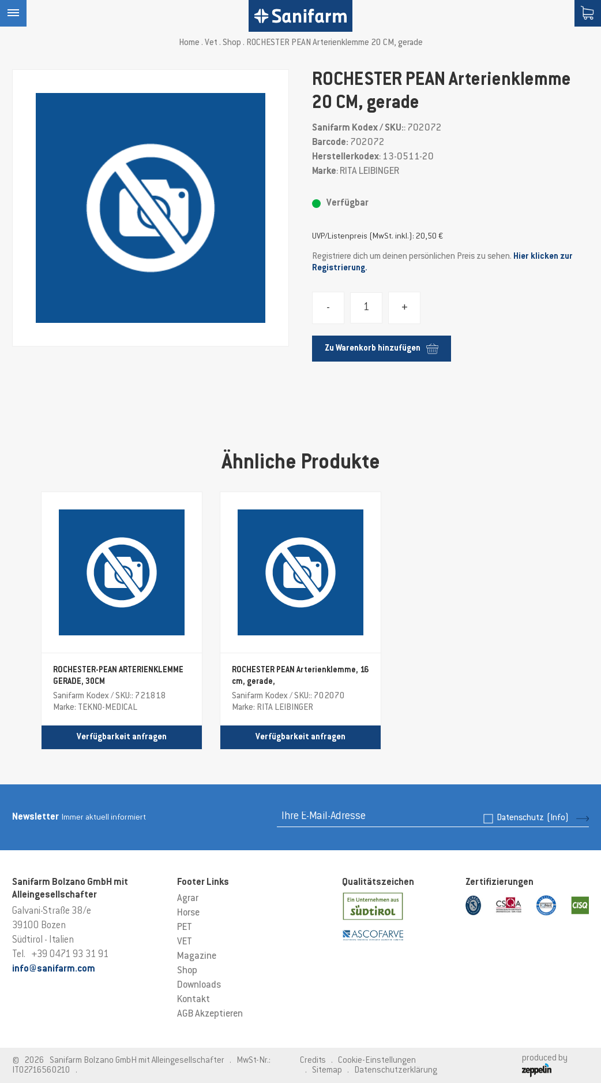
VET (184, 942)
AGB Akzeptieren (210, 1014)
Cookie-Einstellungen (377, 1060)
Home (189, 43)
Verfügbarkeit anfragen (122, 737)
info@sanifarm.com (53, 969)
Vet (211, 43)
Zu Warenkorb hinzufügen (381, 349)
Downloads (199, 985)
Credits (313, 1060)
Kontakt (193, 999)
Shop (232, 43)
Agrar (187, 898)
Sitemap (327, 1070)
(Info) (558, 818)
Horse (188, 913)
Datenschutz (533, 818)
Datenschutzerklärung (395, 1070)
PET (184, 927)
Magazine (196, 956)
